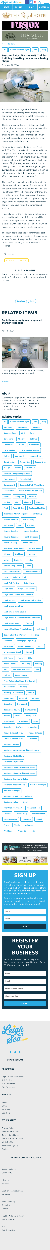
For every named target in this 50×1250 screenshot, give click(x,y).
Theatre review (10, 819)
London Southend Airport (15, 635)
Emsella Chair (25, 479)
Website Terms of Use (11, 1132)
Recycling (8, 704)
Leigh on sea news (11, 623)
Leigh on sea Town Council (15, 612)
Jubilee (30, 560)
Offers (31, 658)
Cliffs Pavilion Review (30, 450)
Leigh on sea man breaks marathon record (22, 618)
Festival (7, 502)
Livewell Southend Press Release (18, 629)
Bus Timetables (8, 1084)
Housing (31, 554)
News (20, 658)
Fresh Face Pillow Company (15, 514)
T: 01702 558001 (13, 1059)
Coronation (25, 462)
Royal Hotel (9, 721)
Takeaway (6, 1194)
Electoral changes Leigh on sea (17, 473)
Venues (5, 1209)
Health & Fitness (31, 537)
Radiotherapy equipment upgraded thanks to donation (22, 321)
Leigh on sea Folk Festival (30, 600)
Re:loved (23, 698)
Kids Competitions (12, 571)
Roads (17, 716)
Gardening (37, 514)
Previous (21, 301)
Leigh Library (30, 583)
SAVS (35, 721)
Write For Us (7, 1142)
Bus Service (22, 427)
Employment (9, 479)
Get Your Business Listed (12, 1139)
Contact (5, 1149)
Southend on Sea (11, 802)
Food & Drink (18, 508)
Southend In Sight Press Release (18, 796)
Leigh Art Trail (19, 577)
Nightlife (5, 1180)
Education (30, 468)
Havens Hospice (11, 531)
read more (7, 381)
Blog (44, 50)
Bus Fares (8, 427)
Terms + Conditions (10, 1135)
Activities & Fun (8, 1230)
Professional (9, 687)
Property (23, 687)
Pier (37, 669)
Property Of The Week (13, 693)
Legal (6, 577)
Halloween (8, 525)
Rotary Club (31, 716)
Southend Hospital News (16, 260)
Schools (7, 727)
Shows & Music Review (13, 733)
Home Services (8, 1219)
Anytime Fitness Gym (19, 50)
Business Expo (10, 433)
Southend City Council (13, 762)
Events (6, 497)
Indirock (17, 560)
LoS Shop (41, 629)
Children (33, 439)
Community (20, 456)
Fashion (32, 497)
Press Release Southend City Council (19, 681)
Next (32, 301)
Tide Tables (6, 1080)
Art (35, 50)
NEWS (6, 7)
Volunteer (29, 825)
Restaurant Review (12, 710)
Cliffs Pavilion (9, 450)
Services (5, 1184)
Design (7, 468)
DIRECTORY (44, 7)
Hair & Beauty (28, 520)
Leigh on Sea (9, 600)
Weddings (8, 831)
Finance (27, 502)
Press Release (21, 675)
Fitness (39, 502)
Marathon (8, 641)
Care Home (8, 439)
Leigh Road (8, 589)
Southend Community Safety (16, 779)
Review (7, 716)
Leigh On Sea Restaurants (13, 1077)
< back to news (8, 44)
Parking (38, 664)
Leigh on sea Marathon (13, 606)
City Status (34, 445)
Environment (9, 485)
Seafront (19, 727)
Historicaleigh (35, 548)
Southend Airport (11, 744)
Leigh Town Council (26, 589)
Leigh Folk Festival (11, 583)
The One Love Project (13, 808)
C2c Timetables (8, 1087)
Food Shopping (8, 1202)
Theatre (7, 814)
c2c (33, 831)
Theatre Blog (21, 814)
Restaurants (30, 710)
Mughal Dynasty (25, 646)
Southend (33, 739)
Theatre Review (38, 814)
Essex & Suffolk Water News (32, 485)
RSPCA (31, 693)
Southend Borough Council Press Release (21, 750)
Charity (21, 439)
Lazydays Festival (32, 571)
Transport (26, 819)
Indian (6, 560)
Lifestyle (28, 623)
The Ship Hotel (33, 808)
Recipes (35, 698)
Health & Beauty (10, 543)
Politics (7, 675)
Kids (29, 566)
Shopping (32, 727)
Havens (30, 525)
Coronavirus (40, 462)
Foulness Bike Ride (37, 508)
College (7, 456)
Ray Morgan (9, 698)
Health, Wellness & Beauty (13, 1216)
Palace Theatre (10, 664)
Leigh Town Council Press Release (18, 595)
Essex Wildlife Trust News (30, 491)
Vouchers (6, 1113)
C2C (23, 433)
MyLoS (29, 652)
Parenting (26, 664)
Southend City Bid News (14, 756)
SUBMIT (25, 926)
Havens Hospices (30, 531)
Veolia (17, 825)
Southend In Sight (38, 785)
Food (6, 508)
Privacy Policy (8, 1128)
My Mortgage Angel (12, 652)
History (7, 554)
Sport (25, 802)
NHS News (8, 658)
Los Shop (35, 635)
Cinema (21, 445)
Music (40, 646)
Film (17, 502)
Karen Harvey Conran (13, 566)
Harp (20, 525)
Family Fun (19, 497)
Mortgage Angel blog (26, 641)
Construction (9, 462)
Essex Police (9, 491)
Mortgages (8, 646)
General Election (11, 520)
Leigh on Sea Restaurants (12, 1191)
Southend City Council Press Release (19, 767)
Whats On (22, 831)
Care (32, 433)
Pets (5, 669)
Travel (39, 819)
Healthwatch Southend (14, 548)
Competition (35, 456)
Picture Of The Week (21, 669)
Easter (18, 468)
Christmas (8, 445)
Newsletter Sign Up (10, 1146)
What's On (6, 1109)
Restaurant (22, 704)
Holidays (19, 554)
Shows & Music (35, 733)
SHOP (31, 7)
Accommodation (9, 1169)
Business (36, 427)
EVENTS (18, 7)
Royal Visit (23, 721)
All (5, 50)
